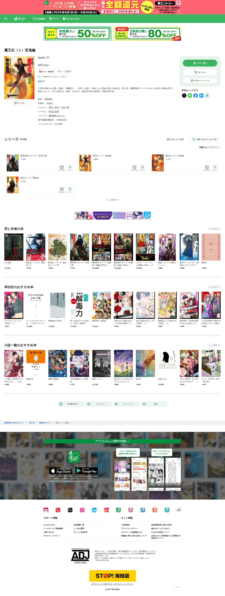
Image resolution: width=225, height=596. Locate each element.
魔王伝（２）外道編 (175, 156)
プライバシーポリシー (129, 528)
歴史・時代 (54, 107)
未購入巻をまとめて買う (207, 139)
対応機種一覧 (79, 525)
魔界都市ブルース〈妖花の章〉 (35, 156)
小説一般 (65, 107)
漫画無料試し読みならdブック (14, 423)
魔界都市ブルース (57, 116)
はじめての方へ (50, 525)
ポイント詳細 (64, 71)
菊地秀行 (42, 57)
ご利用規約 (125, 525)
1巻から (203, 147)
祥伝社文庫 (54, 111)
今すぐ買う (202, 63)
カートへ (202, 72)
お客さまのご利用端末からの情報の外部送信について (166, 537)
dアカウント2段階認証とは (131, 532)
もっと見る (213, 229)
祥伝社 (50, 103)
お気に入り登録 (177, 139)
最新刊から (215, 147)
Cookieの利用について (160, 532)
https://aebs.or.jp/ (102, 560)
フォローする (47, 57)
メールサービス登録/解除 (53, 528)
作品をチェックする (202, 81)
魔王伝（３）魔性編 (30, 178)
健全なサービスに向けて (160, 528)
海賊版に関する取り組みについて (134, 536)
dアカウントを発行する (102, 584)
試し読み (21, 103)
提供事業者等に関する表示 (161, 525)
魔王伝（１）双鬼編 (102, 156)
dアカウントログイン (52, 536)
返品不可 (41, 81)
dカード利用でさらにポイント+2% (51, 77)
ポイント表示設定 (81, 532)
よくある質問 (79, 528)
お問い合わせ (49, 532)
